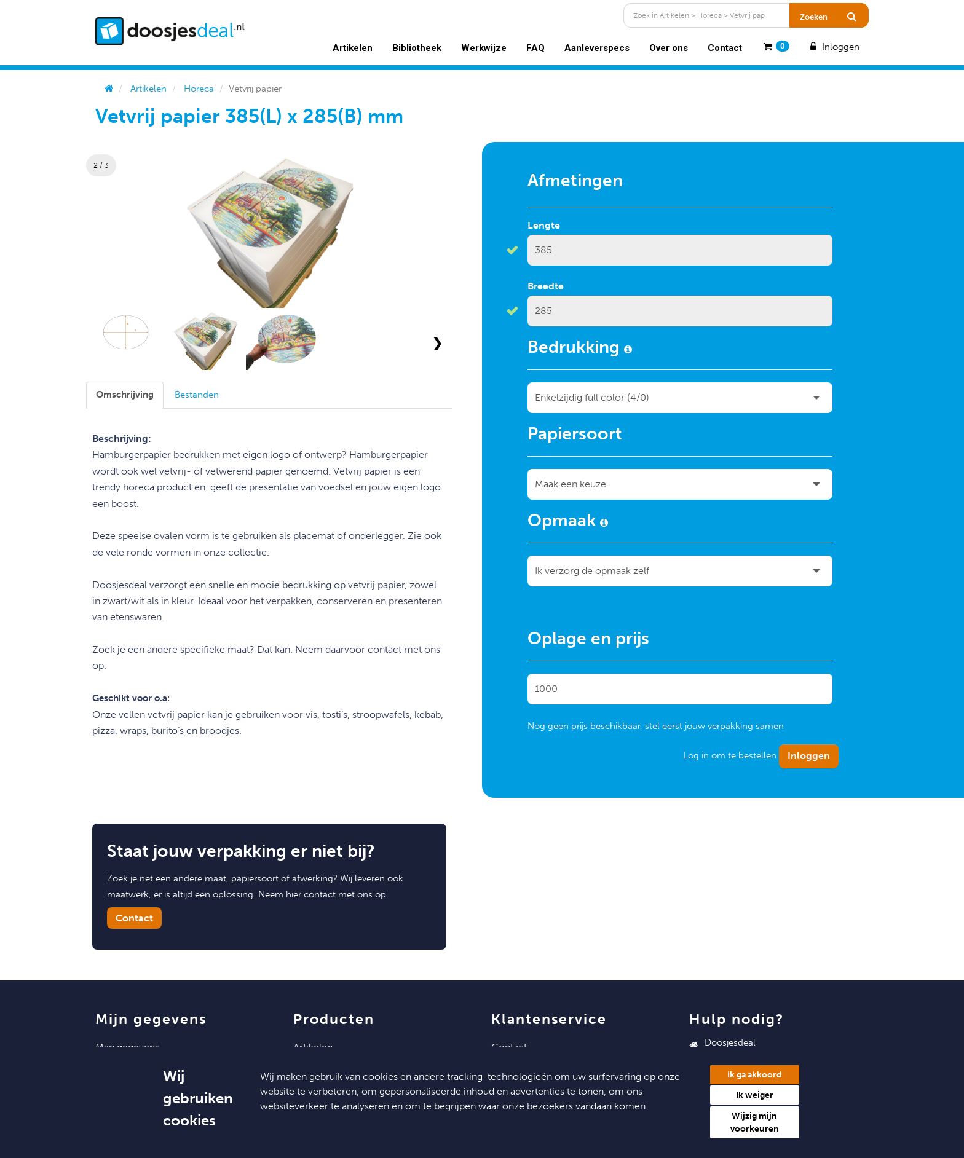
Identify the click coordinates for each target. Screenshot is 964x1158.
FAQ (535, 47)
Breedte (545, 286)
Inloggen (833, 46)
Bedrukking (579, 349)
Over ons (668, 47)
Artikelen (353, 47)
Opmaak (567, 522)
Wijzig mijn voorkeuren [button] (754, 1122)
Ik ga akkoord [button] (754, 1074)
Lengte (543, 225)
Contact (725, 47)
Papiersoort (574, 436)
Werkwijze (484, 47)
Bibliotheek (416, 47)
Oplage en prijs (588, 640)
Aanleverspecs (597, 47)
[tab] (125, 395)
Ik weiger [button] (754, 1095)
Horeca (199, 88)
